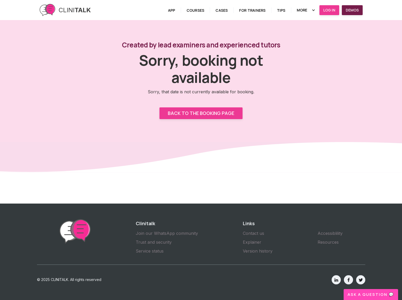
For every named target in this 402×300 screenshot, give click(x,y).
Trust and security (154, 242)
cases (221, 10)
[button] (306, 10)
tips (281, 10)
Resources (328, 242)
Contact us (253, 233)
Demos (352, 10)
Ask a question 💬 (371, 294)
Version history (258, 251)
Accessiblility (330, 233)
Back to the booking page (201, 113)
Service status (150, 251)
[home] (65, 10)
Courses (196, 10)
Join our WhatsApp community (167, 233)
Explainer (252, 242)
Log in (329, 10)
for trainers (252, 10)
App (171, 10)
